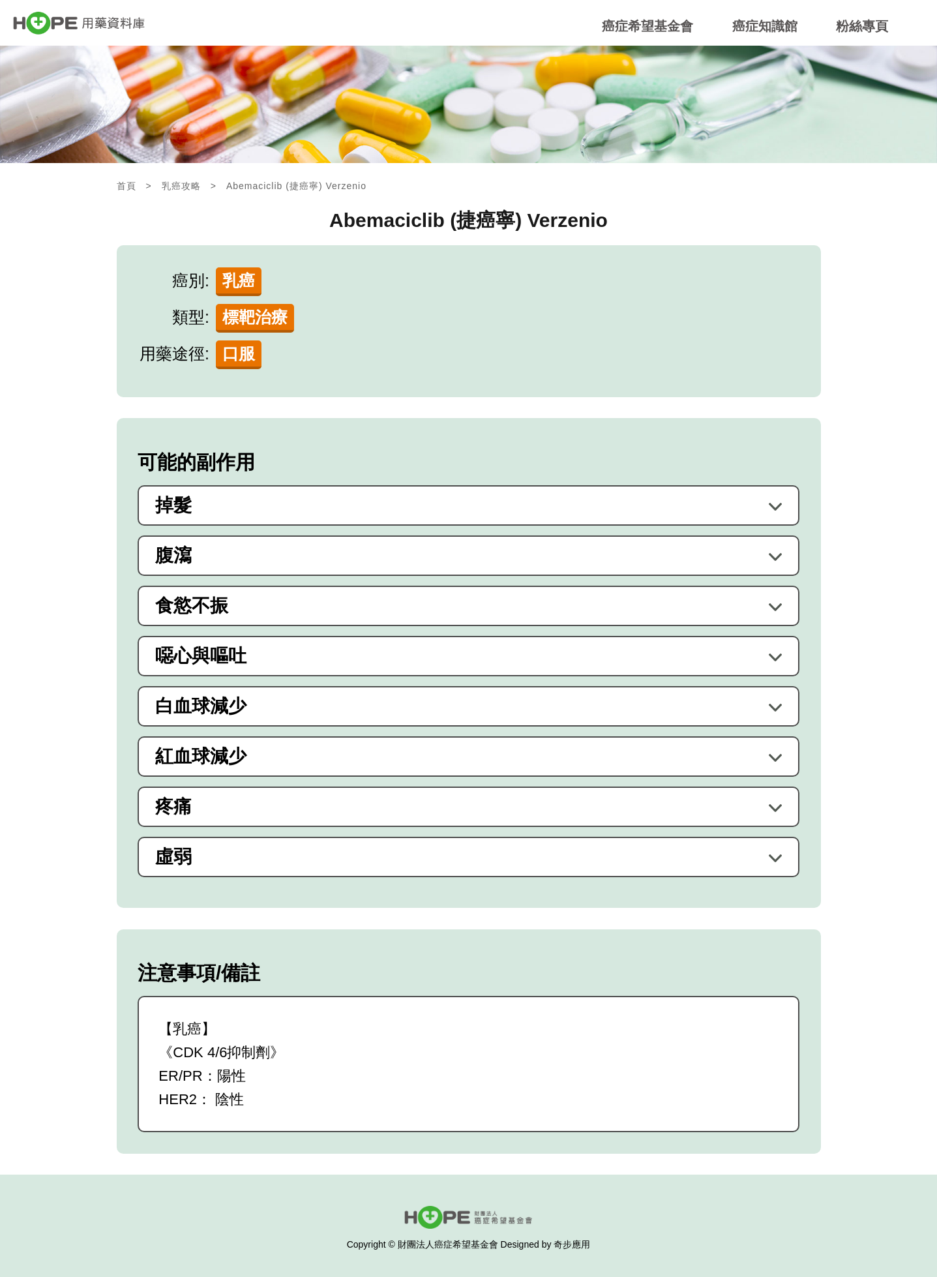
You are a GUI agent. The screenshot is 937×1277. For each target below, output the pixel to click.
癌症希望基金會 (647, 26)
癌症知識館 (764, 26)
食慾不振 (191, 606)
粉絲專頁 (862, 26)
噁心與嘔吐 (200, 656)
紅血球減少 (200, 756)
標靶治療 (255, 317)
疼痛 (173, 807)
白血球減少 (200, 706)
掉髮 (173, 505)
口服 (238, 353)
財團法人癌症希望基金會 (448, 1244)
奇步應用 (572, 1244)
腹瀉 (173, 556)
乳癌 (238, 280)
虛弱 (173, 857)
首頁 (126, 186)
